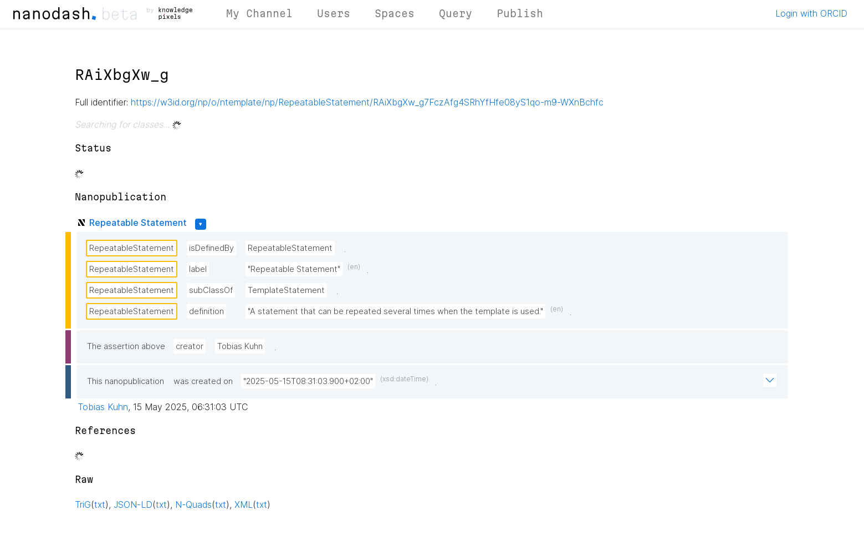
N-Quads (193, 504)
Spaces (395, 13)
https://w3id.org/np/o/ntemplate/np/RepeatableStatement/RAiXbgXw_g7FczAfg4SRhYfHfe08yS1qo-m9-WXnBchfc (367, 102)
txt (99, 504)
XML (243, 504)
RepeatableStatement (131, 248)
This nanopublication (125, 381)
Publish (520, 13)
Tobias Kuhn (240, 346)
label (198, 269)
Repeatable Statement (138, 222)
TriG (83, 504)
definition (206, 311)
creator (189, 346)
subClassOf (211, 290)
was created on (203, 381)
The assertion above (126, 346)
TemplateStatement (286, 290)
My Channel (259, 13)
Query (455, 13)
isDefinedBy (211, 248)
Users (333, 13)
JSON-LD (133, 504)
